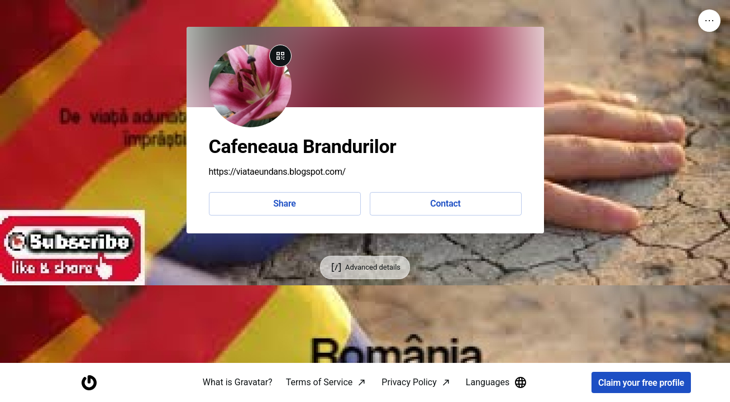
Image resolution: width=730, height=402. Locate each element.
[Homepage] (89, 382)
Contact (445, 203)
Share (284, 203)
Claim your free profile (641, 382)
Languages (496, 382)
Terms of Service (319, 382)
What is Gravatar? (238, 382)
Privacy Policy (409, 382)
